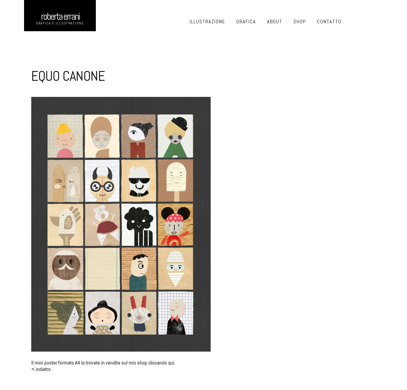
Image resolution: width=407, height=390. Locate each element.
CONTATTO (329, 21)
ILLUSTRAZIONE (207, 21)
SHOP (299, 21)
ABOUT (274, 21)
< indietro (41, 369)
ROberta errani (60, 16)
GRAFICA (246, 21)
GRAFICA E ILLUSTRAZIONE (60, 23)
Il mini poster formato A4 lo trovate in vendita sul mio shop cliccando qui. (103, 363)
